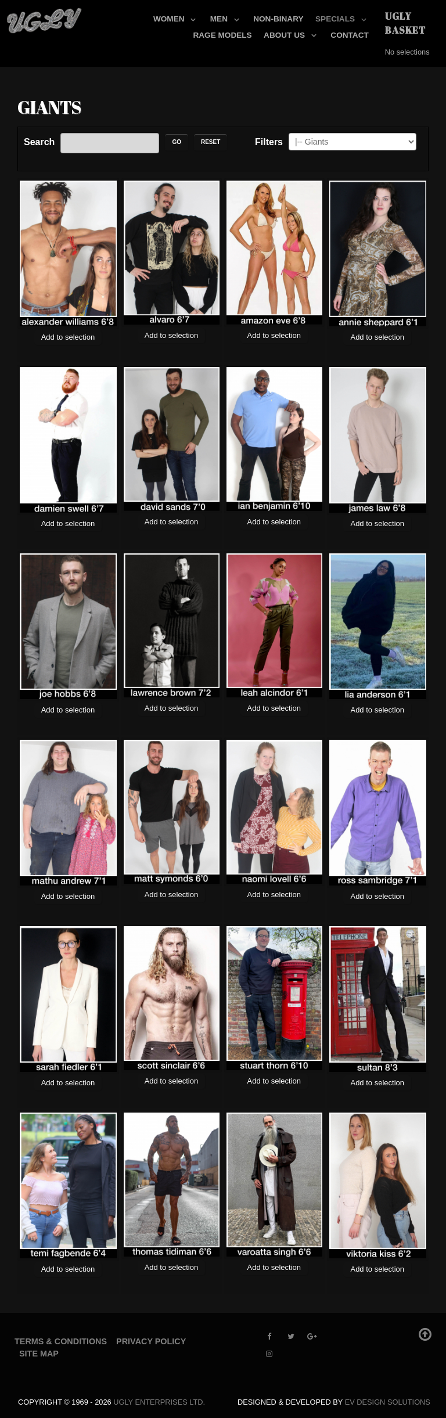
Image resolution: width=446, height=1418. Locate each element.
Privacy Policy (151, 1341)
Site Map (39, 1353)
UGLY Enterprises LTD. (159, 1402)
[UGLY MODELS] (45, 18)
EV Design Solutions (387, 1402)
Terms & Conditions (61, 1341)
